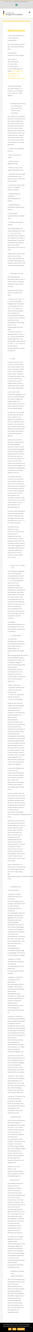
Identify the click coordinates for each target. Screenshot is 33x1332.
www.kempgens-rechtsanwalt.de (16, 78)
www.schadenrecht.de (14, 76)
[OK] (31, 1327)
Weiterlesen (21, 1329)
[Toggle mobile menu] (29, 12)
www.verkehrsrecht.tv (13, 73)
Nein (14, 1329)
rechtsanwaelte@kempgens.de (20, 1)
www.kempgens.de (17, 71)
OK (10, 1329)
